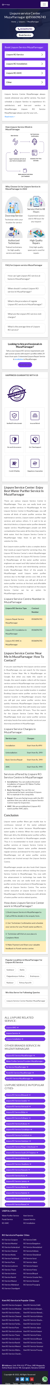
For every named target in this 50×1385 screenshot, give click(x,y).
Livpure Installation (14, 1039)
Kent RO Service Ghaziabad (33, 1320)
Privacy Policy (26, 1383)
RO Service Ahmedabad (32, 1247)
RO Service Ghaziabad (32, 1255)
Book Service (25, 35)
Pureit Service (7, 1219)
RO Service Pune (8, 1262)
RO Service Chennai (9, 1251)
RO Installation (29, 1223)
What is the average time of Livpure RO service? (24, 328)
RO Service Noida (9, 1255)
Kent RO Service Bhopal (32, 1339)
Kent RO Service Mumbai (11, 1309)
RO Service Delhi (29, 1240)
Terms (15, 1383)
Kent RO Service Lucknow (12, 1331)
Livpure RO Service (24, 54)
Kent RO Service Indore (11, 1339)
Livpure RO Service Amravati (18, 1106)
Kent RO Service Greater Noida (33, 1342)
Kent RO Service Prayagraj (33, 1350)
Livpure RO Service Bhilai (16, 1112)
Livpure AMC (12, 1027)
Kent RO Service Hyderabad (12, 1312)
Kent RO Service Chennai (11, 1316)
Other (24, 82)
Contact (37, 1383)
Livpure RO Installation (24, 63)
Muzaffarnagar (33, 22)
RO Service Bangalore (31, 1243)
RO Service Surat (30, 1258)
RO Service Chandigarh (11, 1288)
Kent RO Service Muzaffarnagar (19, 1078)
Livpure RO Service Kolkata (17, 1124)
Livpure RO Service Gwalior (17, 1101)
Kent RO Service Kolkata (32, 1316)
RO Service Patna (30, 1270)
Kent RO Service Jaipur (32, 1327)
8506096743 (25, 29)
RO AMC (5, 1223)
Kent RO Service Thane (11, 1335)
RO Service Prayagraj (31, 1285)
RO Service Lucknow (10, 1266)
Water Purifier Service (10, 1216)
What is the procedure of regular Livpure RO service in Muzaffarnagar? (25, 303)
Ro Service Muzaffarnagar (17, 1067)
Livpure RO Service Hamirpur (18, 1141)
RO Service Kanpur (30, 1266)
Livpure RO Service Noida (17, 1187)
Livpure (22, 22)
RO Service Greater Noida (33, 1277)
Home (13, 22)
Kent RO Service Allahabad (12, 1350)
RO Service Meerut (9, 1281)
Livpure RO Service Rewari (17, 1204)
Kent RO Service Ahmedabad (33, 1312)
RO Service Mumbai (9, 1243)
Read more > (10, 116)
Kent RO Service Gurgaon (12, 1305)
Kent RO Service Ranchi (11, 1342)
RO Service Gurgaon (10, 1240)
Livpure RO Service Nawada (18, 1170)
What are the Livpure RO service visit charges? (24, 315)
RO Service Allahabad (10, 1285)
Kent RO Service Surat (32, 1324)
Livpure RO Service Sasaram (18, 1199)
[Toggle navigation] (44, 4)
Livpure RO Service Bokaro (17, 1158)
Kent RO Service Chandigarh (12, 1354)
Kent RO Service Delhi (31, 1305)
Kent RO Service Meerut (11, 1346)
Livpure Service (13, 1033)
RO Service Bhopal (30, 1273)
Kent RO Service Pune (10, 1327)
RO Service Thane (9, 1270)
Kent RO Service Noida (11, 1320)
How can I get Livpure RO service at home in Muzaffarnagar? (24, 277)
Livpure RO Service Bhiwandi (18, 1095)
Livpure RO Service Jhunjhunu (18, 1164)
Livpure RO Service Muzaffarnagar (20, 1055)
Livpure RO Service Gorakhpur (19, 1129)
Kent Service (28, 1216)
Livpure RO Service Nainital (17, 1193)
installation (19, 359)
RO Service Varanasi (31, 1281)
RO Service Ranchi (9, 1277)
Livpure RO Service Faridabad (18, 1135)
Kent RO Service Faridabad (12, 1324)
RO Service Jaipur (30, 1262)
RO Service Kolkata (30, 1251)
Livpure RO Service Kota (16, 1176)
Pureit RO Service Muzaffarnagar (20, 1073)
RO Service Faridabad (10, 1258)
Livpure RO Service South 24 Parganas (22, 1152)
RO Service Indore (9, 1273)
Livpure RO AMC (24, 73)
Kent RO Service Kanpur (32, 1331)
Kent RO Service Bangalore (33, 1309)
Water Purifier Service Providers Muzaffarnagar (25, 1061)
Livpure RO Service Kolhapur (18, 1118)
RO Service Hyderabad (11, 1247)
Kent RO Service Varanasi (33, 1346)
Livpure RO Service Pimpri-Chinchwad (22, 1147)
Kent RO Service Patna (32, 1335)
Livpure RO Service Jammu (17, 1181)
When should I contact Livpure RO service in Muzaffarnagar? (23, 290)
